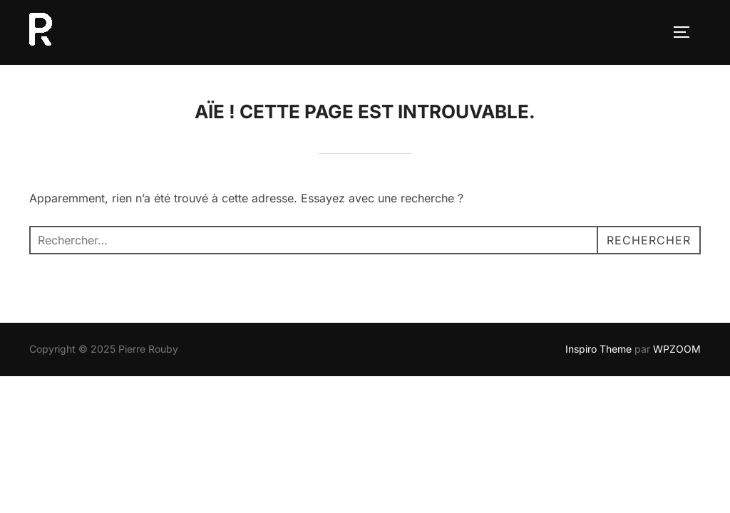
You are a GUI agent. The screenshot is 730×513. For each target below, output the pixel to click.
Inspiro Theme (598, 349)
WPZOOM (677, 349)
